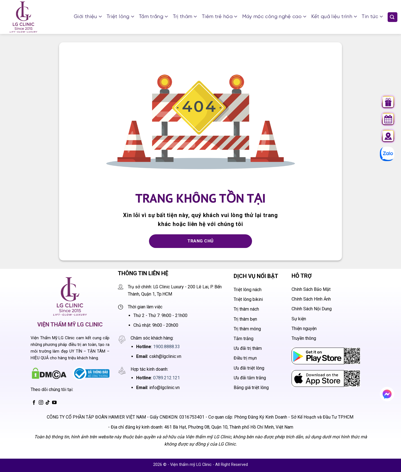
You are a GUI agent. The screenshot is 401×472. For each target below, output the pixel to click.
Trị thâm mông (247, 328)
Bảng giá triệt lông (251, 387)
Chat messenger (388, 395)
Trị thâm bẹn (245, 319)
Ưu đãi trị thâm (248, 348)
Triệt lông (120, 17)
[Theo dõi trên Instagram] (41, 402)
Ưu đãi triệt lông (249, 368)
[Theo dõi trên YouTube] (54, 402)
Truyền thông (304, 338)
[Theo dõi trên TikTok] (47, 402)
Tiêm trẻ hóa (219, 17)
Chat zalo (384, 154)
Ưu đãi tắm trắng (250, 377)
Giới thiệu (88, 17)
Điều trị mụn (245, 358)
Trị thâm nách (246, 309)
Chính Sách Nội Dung (312, 308)
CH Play (299, 351)
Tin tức (372, 17)
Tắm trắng (153, 17)
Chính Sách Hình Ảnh (311, 299)
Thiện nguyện (304, 328)
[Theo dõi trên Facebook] (34, 402)
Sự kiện (299, 318)
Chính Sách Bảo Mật (311, 289)
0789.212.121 (166, 377)
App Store (301, 374)
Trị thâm (185, 17)
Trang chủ (200, 241)
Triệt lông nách (247, 289)
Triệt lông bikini (248, 299)
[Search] (392, 17)
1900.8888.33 (166, 346)
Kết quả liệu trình (334, 17)
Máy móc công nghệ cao (274, 17)
